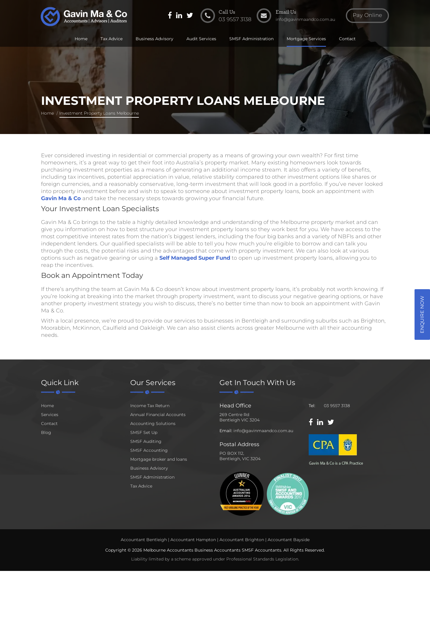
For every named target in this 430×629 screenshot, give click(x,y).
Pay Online (367, 16)
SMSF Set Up (143, 432)
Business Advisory (154, 39)
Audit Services (201, 39)
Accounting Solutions (152, 423)
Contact (347, 39)
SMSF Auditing (145, 441)
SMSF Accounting (149, 450)
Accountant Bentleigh (144, 539)
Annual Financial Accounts (158, 414)
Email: (225, 430)
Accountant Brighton (241, 539)
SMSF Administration (251, 39)
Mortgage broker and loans (158, 459)
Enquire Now (422, 314)
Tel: (312, 405)
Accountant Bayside (289, 539)
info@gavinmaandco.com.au (263, 430)
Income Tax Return (150, 405)
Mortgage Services (306, 39)
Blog (46, 432)
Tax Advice (112, 39)
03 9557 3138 (337, 405)
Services (49, 414)
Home (81, 39)
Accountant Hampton (193, 539)
